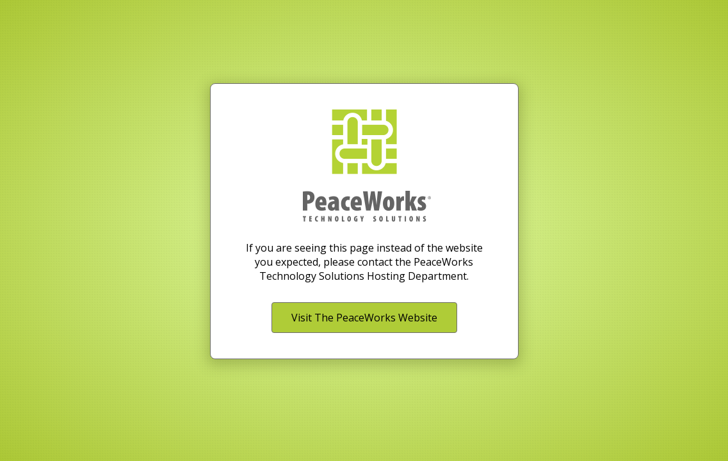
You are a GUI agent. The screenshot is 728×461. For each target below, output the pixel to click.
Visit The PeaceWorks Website (364, 318)
